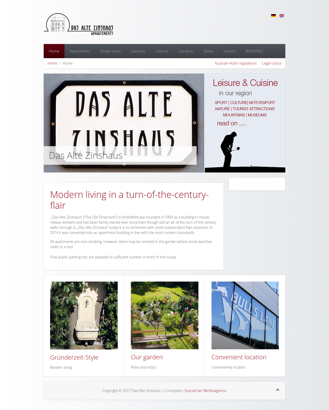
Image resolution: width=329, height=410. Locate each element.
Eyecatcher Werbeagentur (206, 390)
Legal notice (271, 63)
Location (186, 51)
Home (54, 51)
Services (138, 51)
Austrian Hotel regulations (236, 63)
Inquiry (230, 51)
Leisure (162, 51)
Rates (208, 51)
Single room (110, 51)
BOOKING (254, 51)
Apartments (80, 51)
